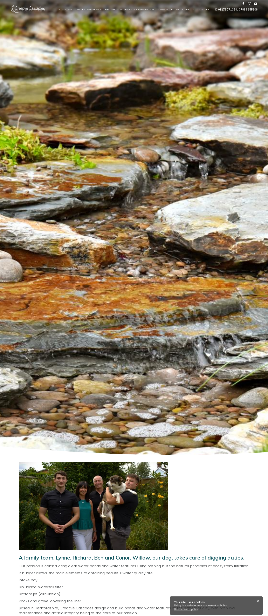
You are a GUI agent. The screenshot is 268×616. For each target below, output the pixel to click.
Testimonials (159, 9)
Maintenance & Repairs (132, 9)
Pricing (110, 9)
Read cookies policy (186, 609)
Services (95, 9)
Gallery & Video (183, 9)
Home (62, 9)
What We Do (76, 9)
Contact (203, 9)
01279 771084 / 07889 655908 (236, 9)
